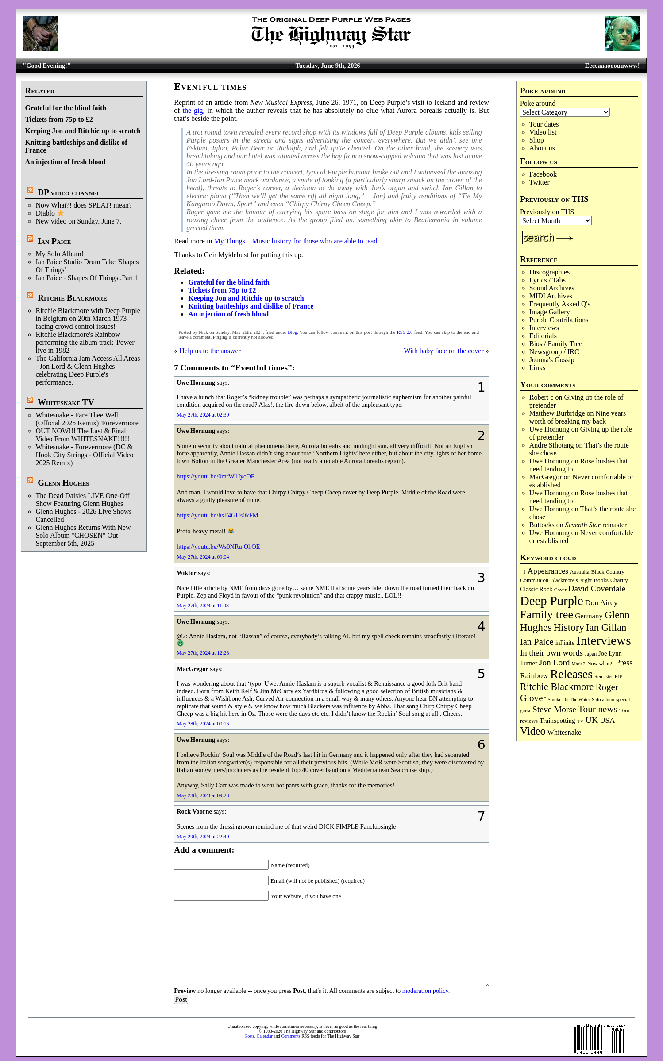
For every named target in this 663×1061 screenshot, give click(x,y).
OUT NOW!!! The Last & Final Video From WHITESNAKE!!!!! (82, 435)
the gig (193, 110)
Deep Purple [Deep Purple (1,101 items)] (551, 601)
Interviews (544, 328)
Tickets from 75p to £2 (59, 119)
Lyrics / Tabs (547, 280)
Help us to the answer (210, 351)
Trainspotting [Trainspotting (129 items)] (557, 720)
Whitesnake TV (66, 402)
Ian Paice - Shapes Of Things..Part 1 (87, 278)
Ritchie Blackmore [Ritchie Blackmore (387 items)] (557, 686)
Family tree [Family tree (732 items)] (546, 614)
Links (537, 367)
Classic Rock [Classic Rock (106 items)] (536, 589)
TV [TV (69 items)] (580, 721)
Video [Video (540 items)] (533, 731)
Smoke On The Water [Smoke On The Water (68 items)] (569, 699)
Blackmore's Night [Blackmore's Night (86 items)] (571, 580)
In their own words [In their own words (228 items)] (551, 652)
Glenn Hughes (63, 482)
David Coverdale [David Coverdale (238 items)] (596, 588)
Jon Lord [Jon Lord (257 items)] (554, 662)
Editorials (543, 336)
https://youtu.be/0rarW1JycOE (215, 476)
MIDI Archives (550, 296)
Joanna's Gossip (551, 359)
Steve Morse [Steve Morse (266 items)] (554, 709)
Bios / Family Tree (555, 343)
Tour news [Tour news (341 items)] (597, 709)
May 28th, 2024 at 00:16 (203, 724)
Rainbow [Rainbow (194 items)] (534, 675)
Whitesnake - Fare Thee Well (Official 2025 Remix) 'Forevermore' (87, 419)
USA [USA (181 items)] (607, 720)
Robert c (541, 397)
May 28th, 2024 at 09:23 (203, 795)
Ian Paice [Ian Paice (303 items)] (537, 642)
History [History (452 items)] (569, 627)
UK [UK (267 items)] (592, 720)
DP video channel (69, 192)
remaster (596, 525)
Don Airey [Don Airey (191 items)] (601, 602)
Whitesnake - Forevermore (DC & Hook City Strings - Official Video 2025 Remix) (84, 455)
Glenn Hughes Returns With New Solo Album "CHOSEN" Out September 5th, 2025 (83, 535)
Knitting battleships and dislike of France (250, 306)
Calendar (265, 1036)
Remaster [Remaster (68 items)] (603, 676)
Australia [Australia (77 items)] (579, 572)
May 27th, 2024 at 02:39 (203, 415)
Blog (292, 332)
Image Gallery (549, 312)
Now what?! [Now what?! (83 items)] (600, 663)
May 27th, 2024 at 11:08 (203, 605)
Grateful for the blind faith (65, 108)
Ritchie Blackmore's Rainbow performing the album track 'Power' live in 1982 (85, 342)
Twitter (539, 182)
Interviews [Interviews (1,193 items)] (603, 640)
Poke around (537, 103)
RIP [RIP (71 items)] (619, 676)
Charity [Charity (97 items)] (619, 580)
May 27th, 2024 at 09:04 (203, 557)
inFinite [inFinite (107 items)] (564, 643)
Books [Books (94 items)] (601, 580)
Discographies (549, 272)
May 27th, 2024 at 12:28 (203, 653)
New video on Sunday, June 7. (78, 221)
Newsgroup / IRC (554, 351)
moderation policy (425, 990)
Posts (249, 1036)
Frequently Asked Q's (559, 304)
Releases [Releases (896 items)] (571, 674)
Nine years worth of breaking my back (577, 417)
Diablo (49, 213)
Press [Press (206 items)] (624, 662)
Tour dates (544, 124)
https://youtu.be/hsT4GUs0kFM (217, 515)
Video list (543, 132)
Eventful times (210, 86)
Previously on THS (547, 212)
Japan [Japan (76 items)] (591, 654)
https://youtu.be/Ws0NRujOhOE (218, 546)
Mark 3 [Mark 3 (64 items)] (579, 663)
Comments (290, 1036)
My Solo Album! (59, 254)
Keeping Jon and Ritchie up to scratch (82, 131)
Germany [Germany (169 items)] (589, 616)
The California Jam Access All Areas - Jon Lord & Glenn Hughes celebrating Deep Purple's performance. (87, 370)
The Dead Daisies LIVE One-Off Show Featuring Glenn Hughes (82, 499)
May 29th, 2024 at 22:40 (203, 836)
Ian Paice (54, 241)
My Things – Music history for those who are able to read (295, 241)
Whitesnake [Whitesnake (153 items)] (564, 733)
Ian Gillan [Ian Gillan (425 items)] (606, 627)
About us (542, 148)
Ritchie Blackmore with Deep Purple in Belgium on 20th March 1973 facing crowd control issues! (87, 318)
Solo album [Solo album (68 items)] (603, 699)
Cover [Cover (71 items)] (560, 589)
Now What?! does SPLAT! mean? (83, 205)
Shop (536, 140)
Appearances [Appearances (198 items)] (548, 571)
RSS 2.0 (405, 332)
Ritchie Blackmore (72, 297)
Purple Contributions (559, 320)
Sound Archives (551, 288)
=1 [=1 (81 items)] (523, 572)
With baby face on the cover (444, 351)
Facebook (543, 174)
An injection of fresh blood (65, 162)
